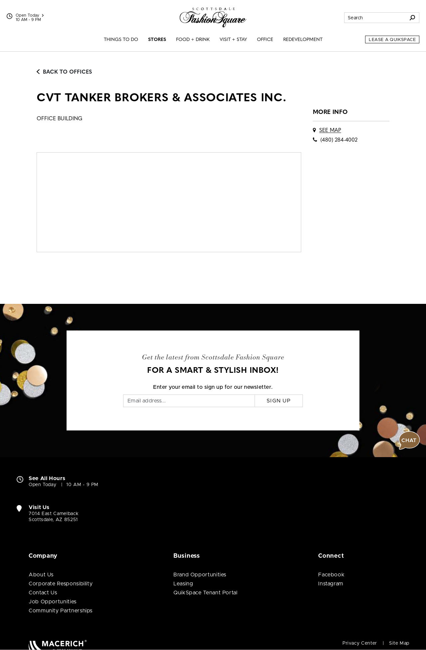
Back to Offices (64, 72)
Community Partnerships (61, 610)
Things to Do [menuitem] (121, 39)
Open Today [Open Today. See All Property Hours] (42, 484)
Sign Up (279, 400)
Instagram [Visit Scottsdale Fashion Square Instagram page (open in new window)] (330, 583)
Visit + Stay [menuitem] (233, 39)
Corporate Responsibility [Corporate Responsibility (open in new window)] (61, 583)
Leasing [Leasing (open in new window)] (183, 583)
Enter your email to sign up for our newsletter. (213, 387)
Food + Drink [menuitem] (193, 39)
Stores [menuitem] (157, 39)
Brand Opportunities (199, 574)
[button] (409, 440)
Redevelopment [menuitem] (302, 39)
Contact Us (43, 592)
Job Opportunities (53, 601)
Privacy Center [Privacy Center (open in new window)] (359, 643)
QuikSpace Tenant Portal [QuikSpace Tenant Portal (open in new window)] (205, 592)
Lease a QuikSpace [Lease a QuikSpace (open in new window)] (392, 40)
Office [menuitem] (265, 39)
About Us (41, 574)
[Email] (189, 400)
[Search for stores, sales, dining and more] (375, 17)
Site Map (399, 643)
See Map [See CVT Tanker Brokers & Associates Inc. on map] (330, 130)
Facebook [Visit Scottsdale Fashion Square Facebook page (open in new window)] (331, 574)
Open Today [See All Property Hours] (30, 15)
